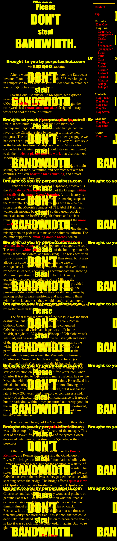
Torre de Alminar (57, 426)
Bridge (102, 83)
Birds (101, 52)
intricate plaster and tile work (38, 153)
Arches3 (103, 73)
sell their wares (29, 103)
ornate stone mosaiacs (41, 108)
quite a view (78, 481)
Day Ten (101, 136)
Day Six (101, 108)
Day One (101, 24)
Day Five (102, 104)
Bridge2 (103, 87)
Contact (100, 7)
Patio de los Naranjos (24, 190)
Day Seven (103, 112)
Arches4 (103, 76)
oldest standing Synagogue (57, 120)
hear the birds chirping (47, 174)
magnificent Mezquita (42, 195)
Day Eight (102, 122)
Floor (101, 42)
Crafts (102, 38)
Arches (102, 66)
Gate (101, 59)
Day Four (102, 101)
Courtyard (104, 31)
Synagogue (105, 45)
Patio (101, 56)
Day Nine (102, 125)
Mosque (103, 63)
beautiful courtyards (29, 99)
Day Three (49, 535)
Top (97, 14)
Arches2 (103, 70)
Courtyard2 (105, 35)
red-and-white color (24, 250)
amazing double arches (50, 237)
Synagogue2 (105, 49)
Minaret (103, 80)
